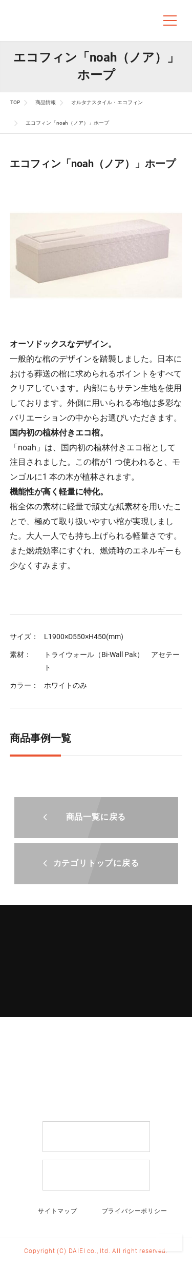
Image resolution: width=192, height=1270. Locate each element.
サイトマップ (57, 1211)
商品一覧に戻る (96, 817)
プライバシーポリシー (134, 1211)
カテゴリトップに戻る (96, 863)
